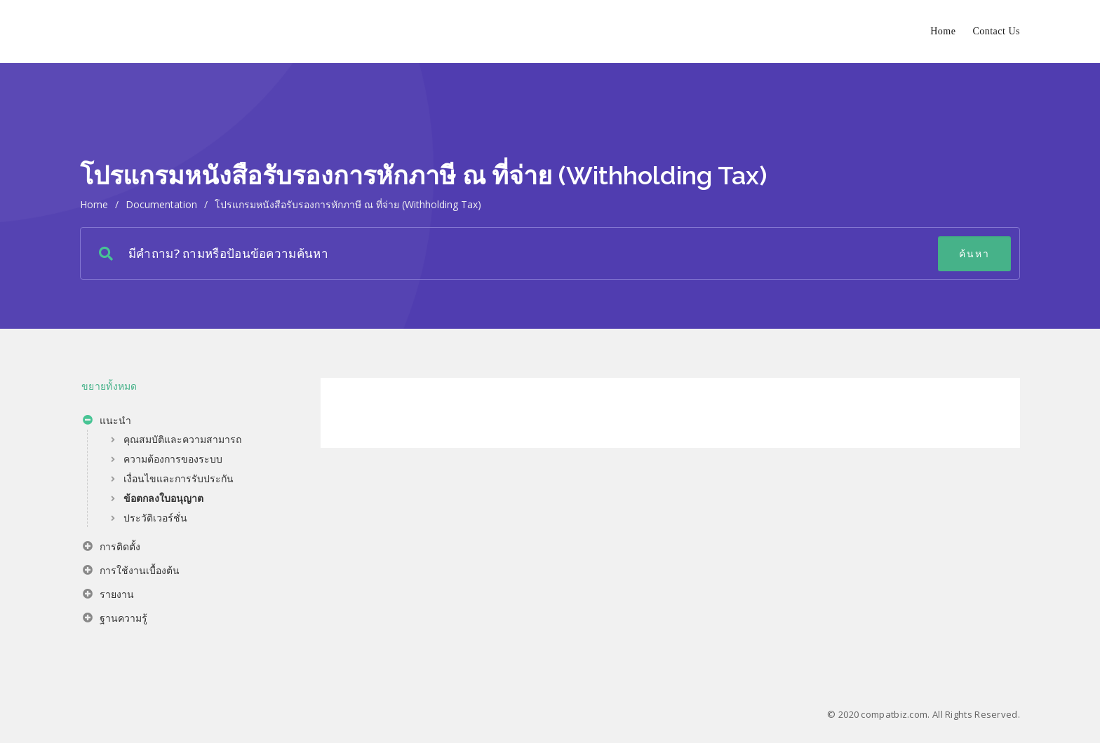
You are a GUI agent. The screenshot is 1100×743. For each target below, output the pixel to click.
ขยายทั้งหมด (109, 386)
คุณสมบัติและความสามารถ (182, 439)
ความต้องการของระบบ (172, 458)
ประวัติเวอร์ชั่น (155, 517)
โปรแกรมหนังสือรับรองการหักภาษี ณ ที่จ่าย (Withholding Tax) (348, 204)
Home (942, 31)
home (94, 204)
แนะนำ (107, 422)
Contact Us (996, 31)
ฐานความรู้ (115, 619)
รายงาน (108, 595)
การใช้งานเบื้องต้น (131, 572)
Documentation (161, 204)
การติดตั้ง (111, 548)
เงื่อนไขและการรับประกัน (178, 478)
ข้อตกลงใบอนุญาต (163, 498)
